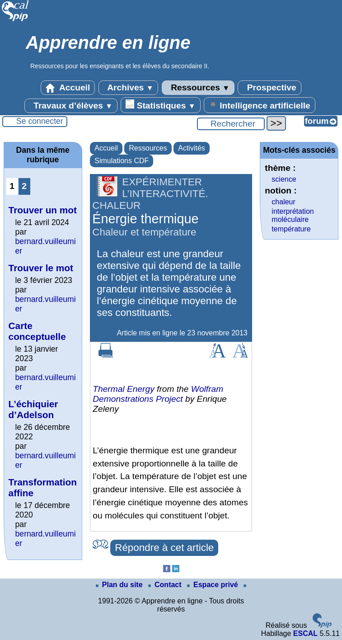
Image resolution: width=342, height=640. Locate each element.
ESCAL (305, 633)
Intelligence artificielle (259, 104)
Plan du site (120, 584)
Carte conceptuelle (37, 331)
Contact (165, 584)
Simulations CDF (121, 161)
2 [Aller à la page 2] (24, 186)
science (284, 179)
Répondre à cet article (164, 547)
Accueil (68, 88)
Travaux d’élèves (70, 106)
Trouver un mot (43, 210)
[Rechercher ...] (231, 124)
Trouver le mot (41, 268)
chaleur (283, 202)
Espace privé (213, 584)
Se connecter (39, 121)
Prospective (269, 88)
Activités (191, 148)
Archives (128, 88)
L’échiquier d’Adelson (33, 409)
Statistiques (160, 104)
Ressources (198, 88)
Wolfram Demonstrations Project (158, 394)
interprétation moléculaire (293, 215)
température (291, 229)
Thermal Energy (124, 389)
